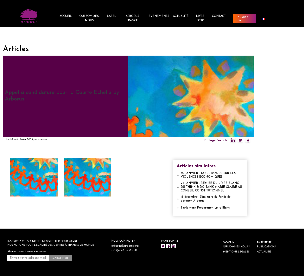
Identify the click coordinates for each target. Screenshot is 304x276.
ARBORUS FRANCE (132, 18)
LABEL (111, 16)
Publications (266, 246)
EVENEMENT (265, 242)
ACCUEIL (66, 16)
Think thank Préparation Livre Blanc (205, 207)
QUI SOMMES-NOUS (89, 18)
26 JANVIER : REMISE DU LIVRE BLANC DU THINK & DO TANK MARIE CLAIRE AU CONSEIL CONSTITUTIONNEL (211, 187)
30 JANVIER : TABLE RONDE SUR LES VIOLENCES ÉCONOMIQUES (208, 175)
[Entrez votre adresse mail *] (28, 258)
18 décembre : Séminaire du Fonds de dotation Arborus (206, 199)
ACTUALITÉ (181, 16)
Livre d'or (200, 18)
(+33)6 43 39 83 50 (124, 250)
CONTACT (219, 16)
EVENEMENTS (159, 16)
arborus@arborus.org (125, 246)
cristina (42, 139)
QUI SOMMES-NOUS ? (236, 246)
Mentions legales (236, 252)
